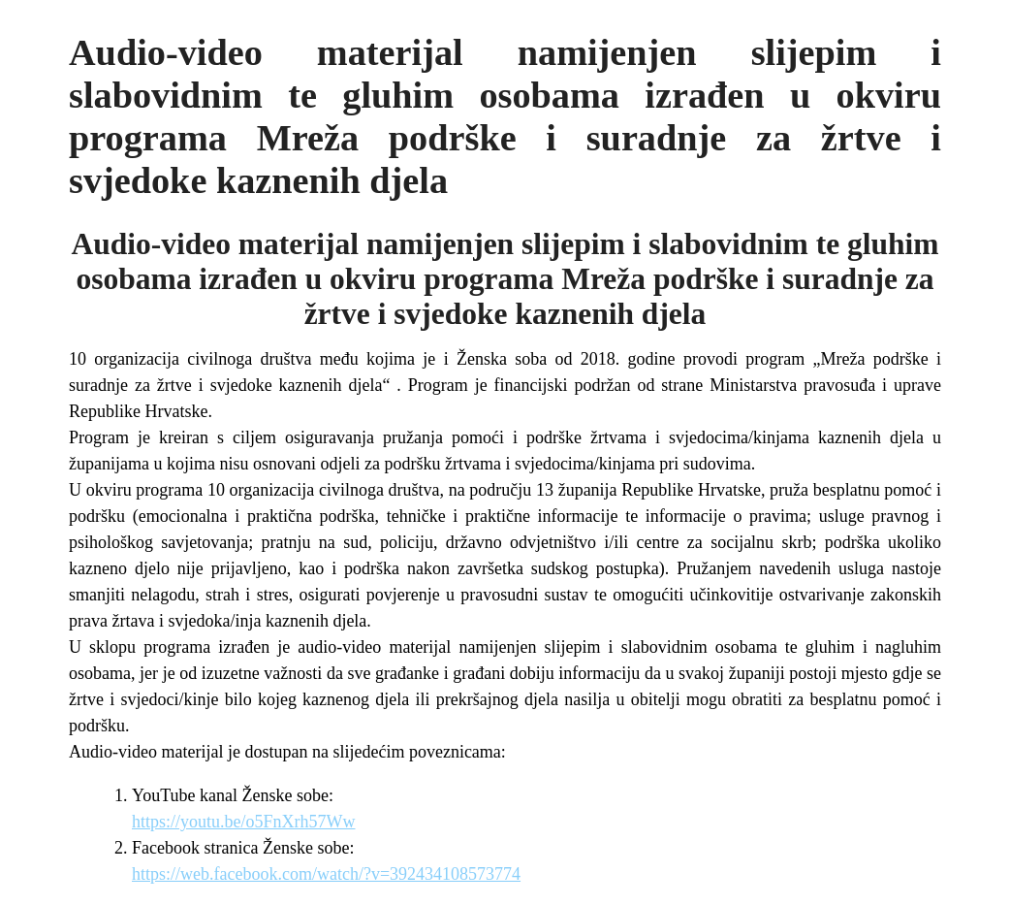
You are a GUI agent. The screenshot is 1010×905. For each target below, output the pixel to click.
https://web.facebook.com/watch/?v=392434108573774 (326, 874)
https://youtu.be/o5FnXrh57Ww (244, 821)
